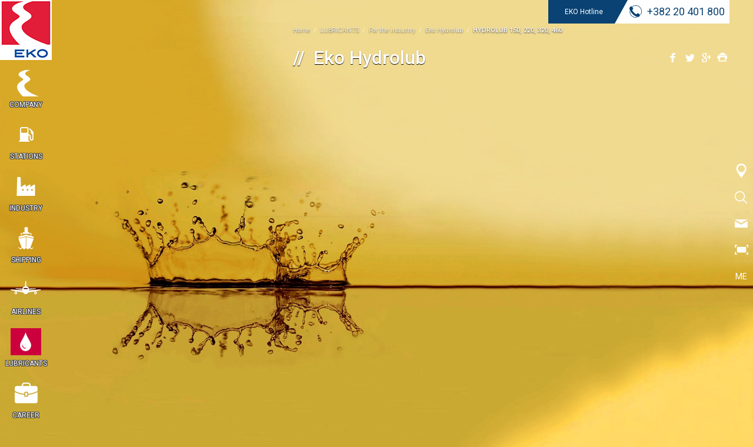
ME (741, 276)
